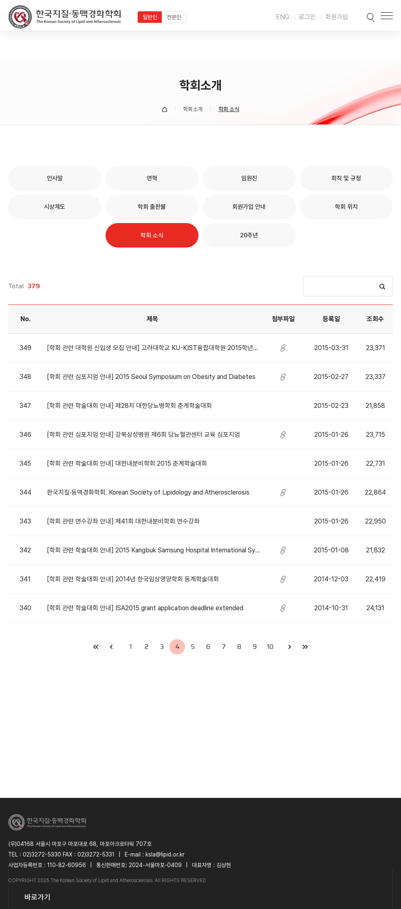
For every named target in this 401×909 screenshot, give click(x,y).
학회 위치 (346, 206)
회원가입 (336, 17)
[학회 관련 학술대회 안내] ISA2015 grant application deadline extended (145, 608)
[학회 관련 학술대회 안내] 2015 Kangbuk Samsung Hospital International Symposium (153, 550)
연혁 (152, 178)
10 (270, 647)
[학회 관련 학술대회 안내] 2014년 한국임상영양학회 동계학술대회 (133, 579)
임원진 (249, 178)
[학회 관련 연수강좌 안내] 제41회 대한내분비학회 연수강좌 (123, 521)
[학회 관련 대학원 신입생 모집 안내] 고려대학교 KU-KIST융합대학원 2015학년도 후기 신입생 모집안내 (153, 348)
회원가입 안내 (249, 206)
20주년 (249, 235)
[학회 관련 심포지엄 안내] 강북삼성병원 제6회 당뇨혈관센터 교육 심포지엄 (143, 434)
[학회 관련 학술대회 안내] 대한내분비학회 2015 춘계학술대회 (127, 463)
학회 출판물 (152, 206)
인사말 (55, 178)
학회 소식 (152, 235)
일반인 (150, 17)
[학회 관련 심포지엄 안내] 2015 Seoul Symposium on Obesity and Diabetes (151, 377)
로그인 (307, 17)
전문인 (174, 17)
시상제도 (54, 206)
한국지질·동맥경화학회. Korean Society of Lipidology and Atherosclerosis (148, 492)
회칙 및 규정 (346, 178)
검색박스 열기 (363, 15)
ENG (282, 17)
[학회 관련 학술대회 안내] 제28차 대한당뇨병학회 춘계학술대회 (129, 406)
